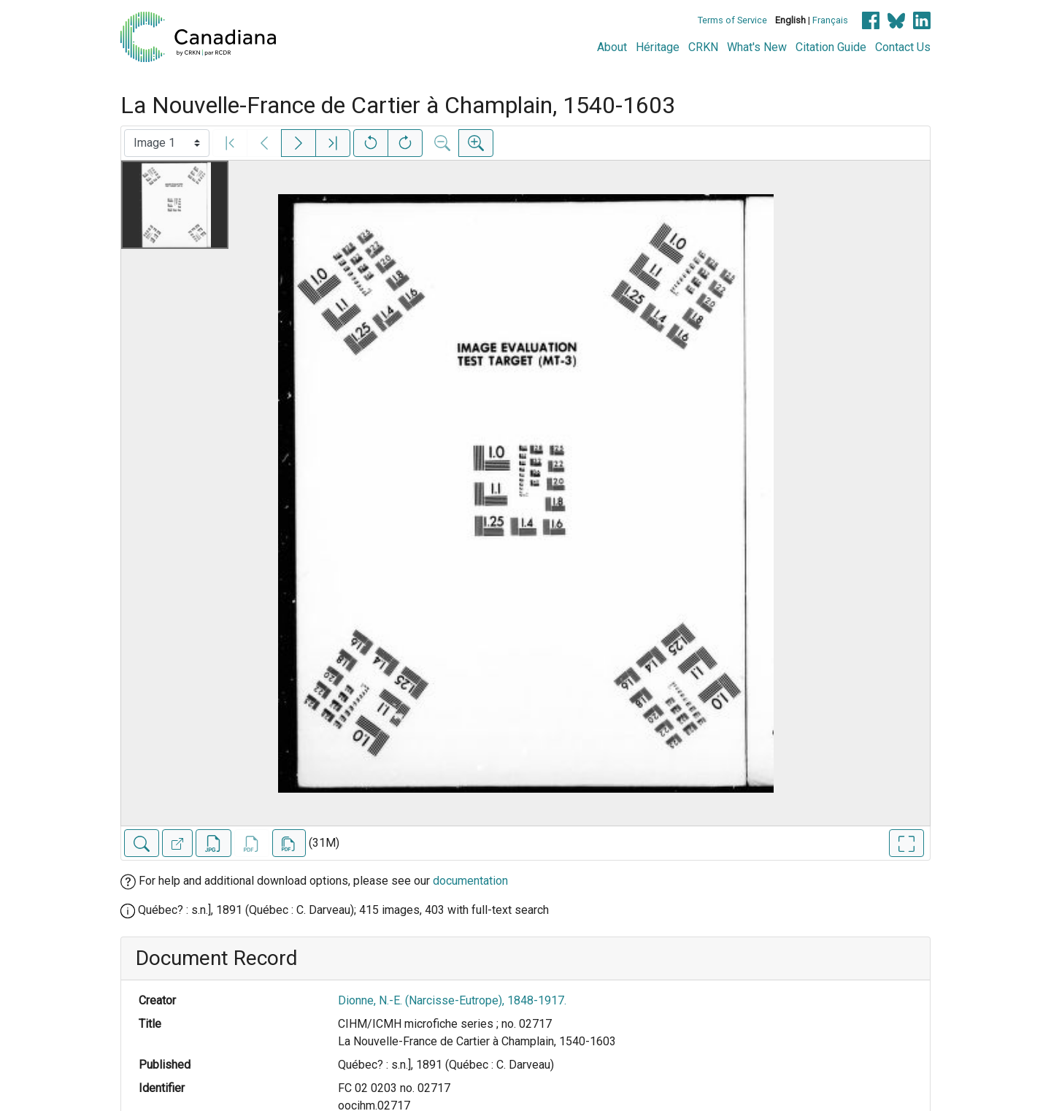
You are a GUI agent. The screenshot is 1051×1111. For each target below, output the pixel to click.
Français (830, 20)
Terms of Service (732, 20)
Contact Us (903, 47)
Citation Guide (831, 47)
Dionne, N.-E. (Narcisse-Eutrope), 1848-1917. (452, 1000)
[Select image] (166, 143)
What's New (757, 47)
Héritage (658, 47)
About (612, 47)
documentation (470, 881)
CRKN (703, 47)
